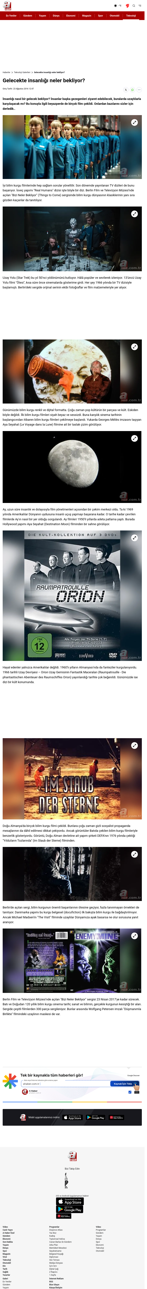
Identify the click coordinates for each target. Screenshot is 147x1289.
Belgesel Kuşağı (56, 1254)
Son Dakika (8, 1242)
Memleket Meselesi (58, 1248)
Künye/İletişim (55, 1287)
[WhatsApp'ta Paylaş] (132, 89)
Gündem (6, 1236)
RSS (51, 1281)
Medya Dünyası (56, 1263)
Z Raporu (53, 1272)
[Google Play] (96, 1117)
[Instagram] (72, 1179)
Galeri (5, 1278)
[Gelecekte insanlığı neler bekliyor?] (72, 147)
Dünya (5, 1248)
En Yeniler (7, 1281)
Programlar (54, 1227)
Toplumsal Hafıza (57, 1239)
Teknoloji (7, 1260)
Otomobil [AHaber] (114, 15)
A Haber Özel (8, 1233)
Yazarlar (6, 1275)
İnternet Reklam (56, 1278)
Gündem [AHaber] (27, 15)
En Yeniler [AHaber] (11, 15)
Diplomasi (53, 1257)
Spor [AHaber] (100, 15)
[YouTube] (72, 1182)
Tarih (5, 1269)
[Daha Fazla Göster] (139, 89)
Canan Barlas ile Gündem (60, 1242)
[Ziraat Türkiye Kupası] (128, 6)
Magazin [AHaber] (86, 15)
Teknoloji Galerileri (22, 72)
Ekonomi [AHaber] (71, 15)
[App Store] (72, 1117)
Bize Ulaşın (54, 1284)
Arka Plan (53, 1245)
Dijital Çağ (53, 1269)
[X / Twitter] (72, 1177)
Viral (5, 1257)
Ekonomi (6, 1239)
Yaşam (6, 1245)
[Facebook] (72, 1174)
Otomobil (7, 1263)
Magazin (6, 1254)
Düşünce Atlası (56, 1230)
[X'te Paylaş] (125, 89)
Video (5, 1227)
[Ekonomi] (103, 5)
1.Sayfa (52, 1275)
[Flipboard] (72, 1184)
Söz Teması (54, 1260)
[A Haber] (7, 6)
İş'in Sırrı (53, 1266)
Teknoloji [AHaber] (131, 15)
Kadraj (52, 1236)
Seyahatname (55, 1251)
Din (4, 1266)
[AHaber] (119, 5)
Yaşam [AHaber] (42, 15)
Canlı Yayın (8, 1230)
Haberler (6, 72)
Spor (5, 1251)
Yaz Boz (52, 1233)
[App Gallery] (116, 1117)
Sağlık (5, 1272)
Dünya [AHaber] (56, 15)
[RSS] (72, 1187)
